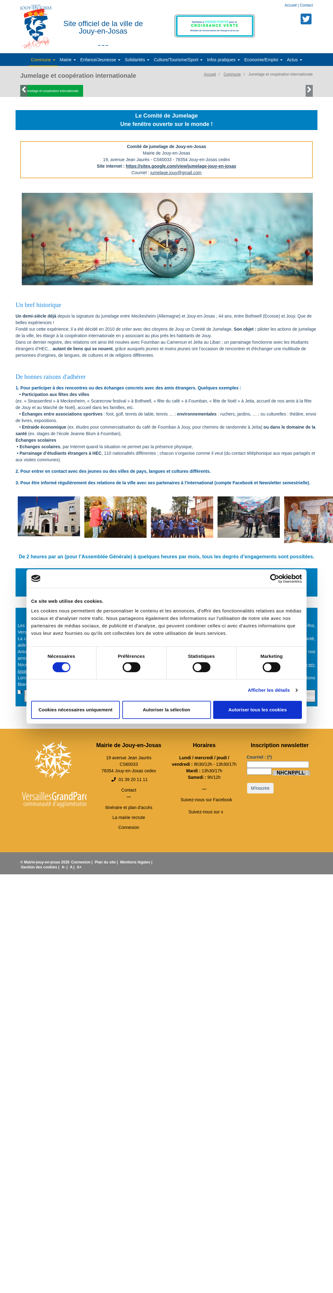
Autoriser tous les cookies (257, 709)
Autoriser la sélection (166, 709)
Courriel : (259, 757)
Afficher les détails (269, 690)
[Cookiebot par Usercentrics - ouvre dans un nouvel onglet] (274, 578)
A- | (65, 867)
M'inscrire (260, 788)
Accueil (291, 5)
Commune (232, 74)
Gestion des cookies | (40, 867)
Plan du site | (107, 862)
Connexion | (82, 862)
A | (72, 867)
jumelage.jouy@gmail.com (175, 172)
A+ (79, 867)
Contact (306, 5)
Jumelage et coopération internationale (280, 74)
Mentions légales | (136, 862)
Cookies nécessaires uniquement (76, 709)
